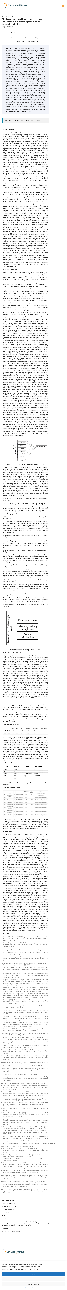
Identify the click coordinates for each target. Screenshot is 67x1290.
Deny (33, 1279)
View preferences (33, 1284)
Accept (33, 1274)
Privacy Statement (36, 1288)
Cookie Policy (28, 1288)
